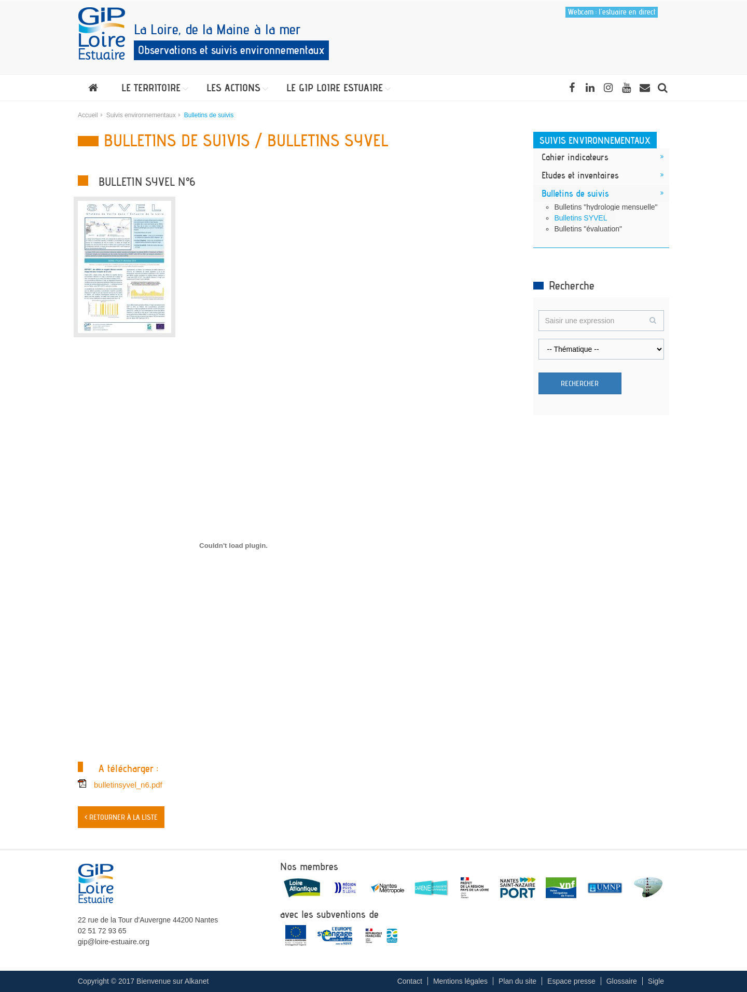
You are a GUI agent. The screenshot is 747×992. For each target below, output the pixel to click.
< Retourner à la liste (121, 817)
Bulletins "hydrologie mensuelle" (606, 207)
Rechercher (580, 383)
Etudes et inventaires (580, 175)
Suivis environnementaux (141, 115)
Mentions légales (460, 981)
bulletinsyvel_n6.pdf (128, 784)
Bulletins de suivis (575, 193)
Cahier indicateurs (575, 156)
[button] (152, 87)
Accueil (88, 115)
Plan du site (517, 981)
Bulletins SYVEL (581, 218)
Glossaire (621, 981)
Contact (409, 981)
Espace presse (571, 981)
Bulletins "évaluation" (588, 229)
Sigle (656, 981)
